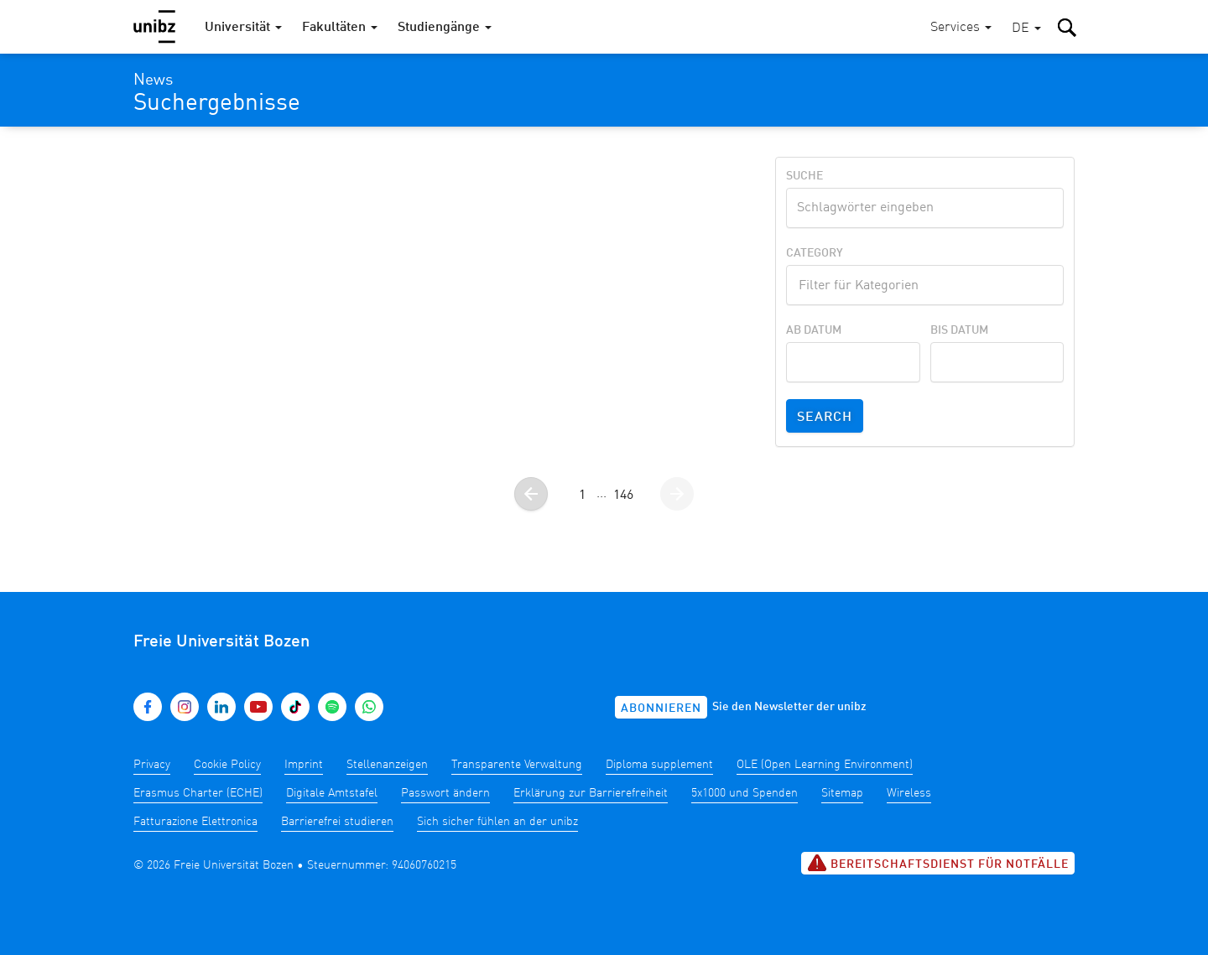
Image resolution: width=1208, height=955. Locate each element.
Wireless (909, 793)
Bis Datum (959, 330)
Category (814, 253)
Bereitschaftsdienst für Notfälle (938, 863)
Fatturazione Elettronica (195, 822)
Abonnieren (661, 708)
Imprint (303, 765)
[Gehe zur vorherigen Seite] (531, 494)
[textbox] (924, 283)
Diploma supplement (659, 765)
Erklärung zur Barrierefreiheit (590, 793)
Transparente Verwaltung (516, 765)
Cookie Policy (227, 765)
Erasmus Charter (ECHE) (198, 793)
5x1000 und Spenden (744, 793)
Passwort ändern (445, 793)
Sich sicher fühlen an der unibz (497, 822)
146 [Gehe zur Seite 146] (623, 495)
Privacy (151, 765)
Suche (804, 176)
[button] (1026, 29)
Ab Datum (813, 330)
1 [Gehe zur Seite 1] (582, 495)
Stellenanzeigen (387, 765)
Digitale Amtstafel (332, 793)
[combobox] (925, 285)
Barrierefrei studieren (337, 822)
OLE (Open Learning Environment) (825, 765)
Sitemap (842, 793)
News (153, 80)
